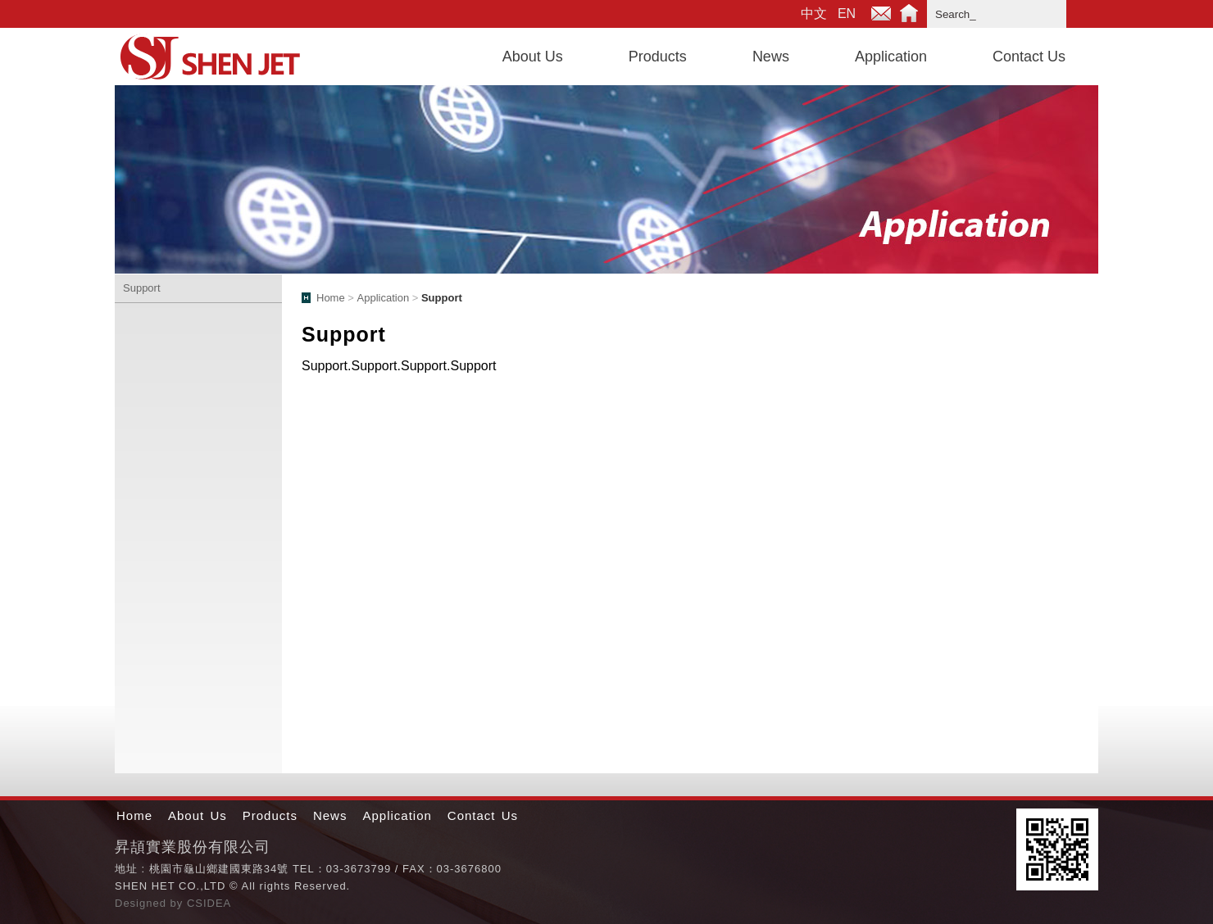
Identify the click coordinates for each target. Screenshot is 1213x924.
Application (891, 56)
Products (658, 56)
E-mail (881, 14)
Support (142, 288)
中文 (814, 13)
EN (847, 13)
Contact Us (1029, 56)
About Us (532, 56)
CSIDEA (209, 903)
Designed (142, 903)
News (770, 56)
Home (909, 14)
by (178, 903)
